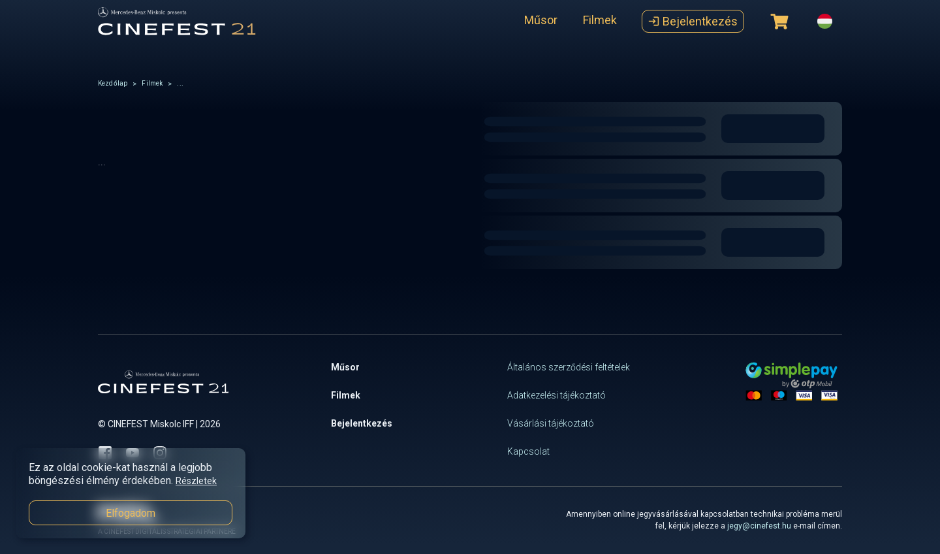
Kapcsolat (528, 451)
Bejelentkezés (693, 21)
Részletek (196, 481)
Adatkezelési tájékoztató (556, 395)
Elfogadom (130, 513)
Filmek (600, 20)
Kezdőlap (112, 83)
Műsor (540, 20)
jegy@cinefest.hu (759, 525)
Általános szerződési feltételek (568, 367)
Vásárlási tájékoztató (550, 423)
